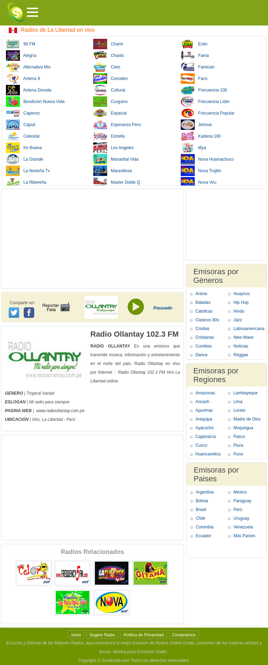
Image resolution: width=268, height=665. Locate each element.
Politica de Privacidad (144, 635)
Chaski (108, 55)
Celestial (22, 136)
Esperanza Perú (117, 124)
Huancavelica (208, 454)
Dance (201, 354)
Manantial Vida (115, 159)
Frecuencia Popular (207, 113)
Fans (194, 78)
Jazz (237, 319)
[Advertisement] (92, 238)
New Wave (243, 337)
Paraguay (242, 500)
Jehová (196, 124)
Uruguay (241, 518)
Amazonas (205, 392)
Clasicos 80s (207, 319)
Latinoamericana (249, 328)
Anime (201, 293)
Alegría (21, 55)
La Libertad (52, 419)
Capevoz (23, 113)
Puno (238, 454)
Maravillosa (112, 171)
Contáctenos (183, 635)
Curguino (110, 101)
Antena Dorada (28, 90)
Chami (108, 44)
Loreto (239, 410)
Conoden (110, 78)
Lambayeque (245, 392)
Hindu (238, 311)
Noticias (240, 346)
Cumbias (203, 346)
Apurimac (204, 410)
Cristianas (204, 337)
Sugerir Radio (102, 635)
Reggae (240, 354)
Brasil (201, 509)
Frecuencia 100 (204, 90)
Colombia (205, 527)
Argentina (205, 492)
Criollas (202, 328)
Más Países (244, 535)
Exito (194, 44)
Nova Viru (198, 182)
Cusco (201, 445)
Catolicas (204, 311)
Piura (238, 445)
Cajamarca (205, 436)
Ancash (202, 401)
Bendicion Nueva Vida (35, 101)
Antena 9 (23, 78)
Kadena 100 (201, 136)
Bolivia (202, 500)
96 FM (20, 44)
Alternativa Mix (28, 67)
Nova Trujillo (201, 171)
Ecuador (203, 535)
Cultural (109, 90)
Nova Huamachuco (207, 159)
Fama (195, 55)
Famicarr (198, 67)
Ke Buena (24, 147)
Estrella (109, 136)
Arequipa (203, 419)
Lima (238, 401)
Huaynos (241, 293)
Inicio (76, 635)
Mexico (240, 492)
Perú (237, 509)
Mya (193, 147)
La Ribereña (26, 182)
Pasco (239, 436)
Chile (200, 518)
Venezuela (243, 527)
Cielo (106, 67)
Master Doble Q (116, 182)
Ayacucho (204, 427)
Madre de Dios (247, 419)
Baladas (202, 302)
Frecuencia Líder (205, 101)
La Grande (24, 159)
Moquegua (243, 427)
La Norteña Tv (28, 171)
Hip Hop (240, 302)
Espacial (109, 113)
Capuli (20, 124)
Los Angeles (113, 147)
